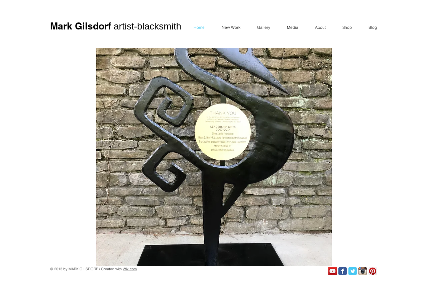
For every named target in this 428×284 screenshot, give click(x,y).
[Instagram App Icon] (362, 271)
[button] (214, 157)
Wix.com (130, 269)
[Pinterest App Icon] (372, 271)
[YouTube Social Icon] (332, 271)
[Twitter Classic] (352, 271)
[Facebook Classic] (342, 271)
